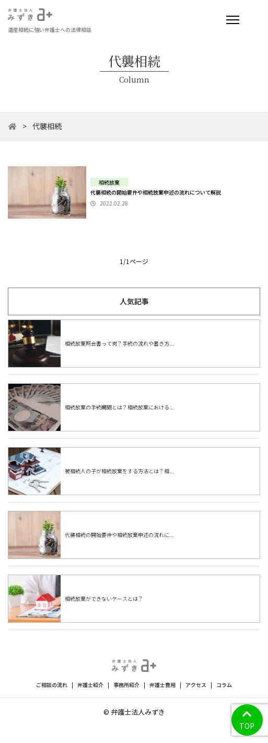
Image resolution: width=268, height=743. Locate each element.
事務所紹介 (126, 685)
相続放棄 (109, 182)
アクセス (195, 685)
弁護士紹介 (90, 685)
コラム (224, 685)
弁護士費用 (162, 685)
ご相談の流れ (51, 685)
